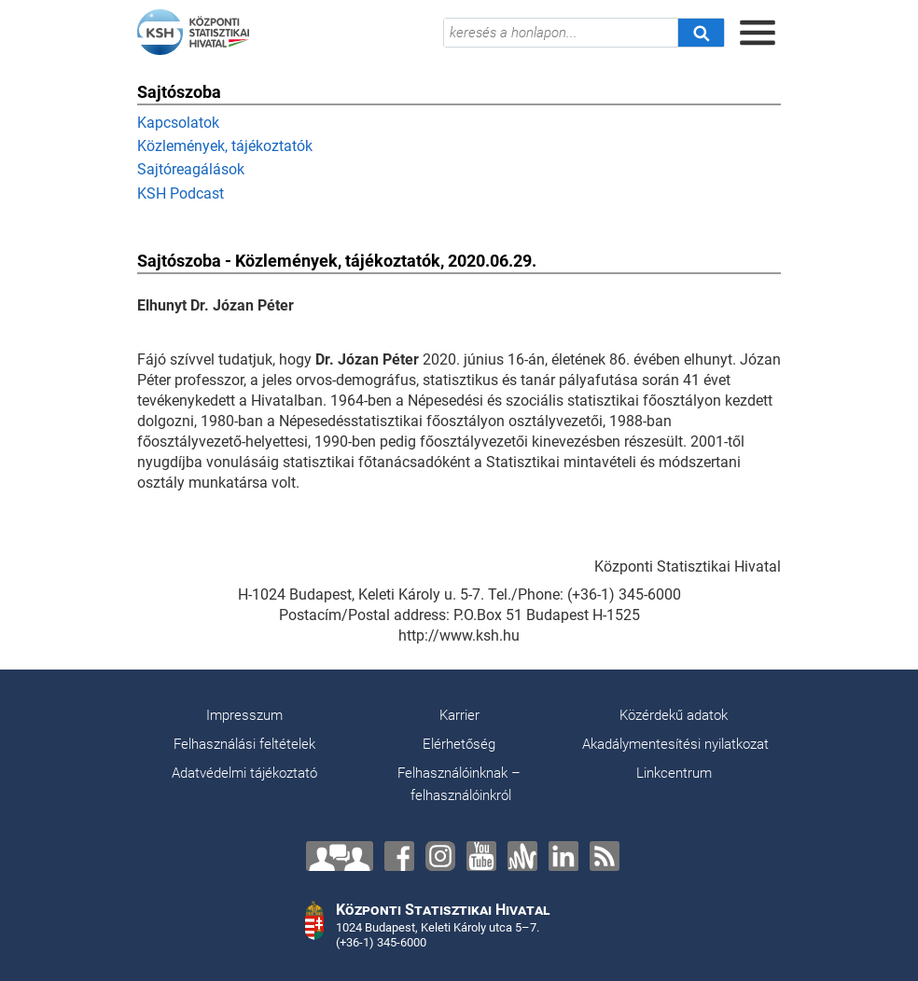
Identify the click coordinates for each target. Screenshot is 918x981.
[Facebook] (399, 856)
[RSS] (604, 856)
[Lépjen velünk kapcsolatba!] (339, 856)
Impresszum (244, 715)
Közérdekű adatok (673, 715)
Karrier (459, 715)
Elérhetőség (459, 744)
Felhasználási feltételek (244, 744)
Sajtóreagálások (190, 169)
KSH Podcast (180, 193)
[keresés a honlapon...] (560, 33)
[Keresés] (700, 33)
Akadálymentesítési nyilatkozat (675, 744)
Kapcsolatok (178, 122)
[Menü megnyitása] (757, 32)
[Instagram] (440, 856)
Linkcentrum (674, 773)
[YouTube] (481, 856)
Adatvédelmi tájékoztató (244, 773)
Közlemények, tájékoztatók (225, 146)
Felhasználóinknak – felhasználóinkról (459, 784)
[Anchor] (522, 856)
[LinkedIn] (563, 856)
